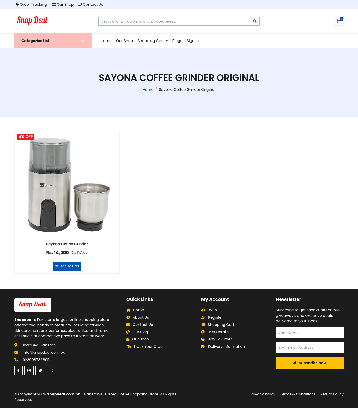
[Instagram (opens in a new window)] (29, 370)
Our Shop (63, 4)
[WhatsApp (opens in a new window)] (51, 370)
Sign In (193, 40)
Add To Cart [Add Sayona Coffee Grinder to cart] (67, 266)
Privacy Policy (263, 394)
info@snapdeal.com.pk (44, 352)
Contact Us (90, 4)
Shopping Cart (151, 40)
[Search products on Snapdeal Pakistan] (174, 21)
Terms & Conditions (298, 394)
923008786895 (36, 359)
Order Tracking (30, 4)
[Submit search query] (255, 21)
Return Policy (332, 394)
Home (106, 40)
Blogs (177, 40)
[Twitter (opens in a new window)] (40, 370)
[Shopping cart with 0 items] (339, 21)
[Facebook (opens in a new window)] (18, 370)
